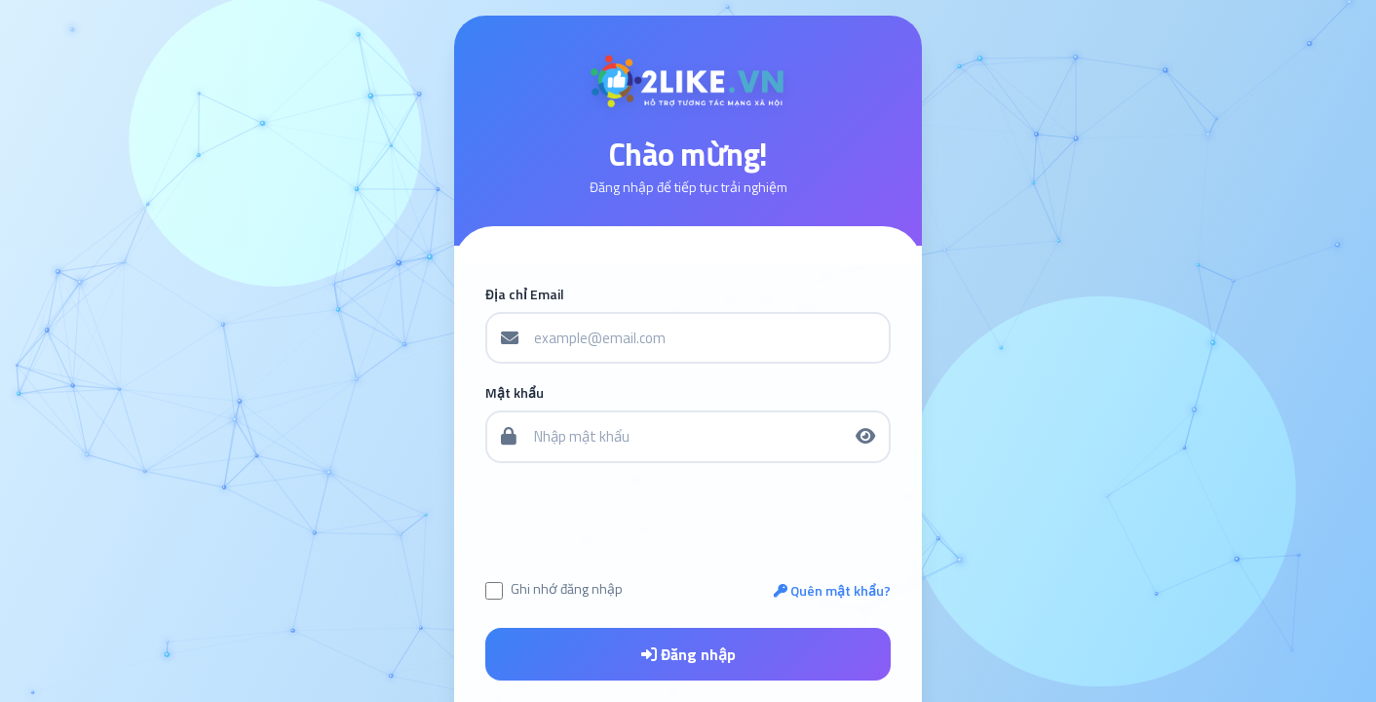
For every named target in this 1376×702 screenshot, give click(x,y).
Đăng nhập (688, 654)
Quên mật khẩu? (832, 591)
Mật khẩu (514, 393)
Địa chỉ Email (524, 294)
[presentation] (688, 521)
